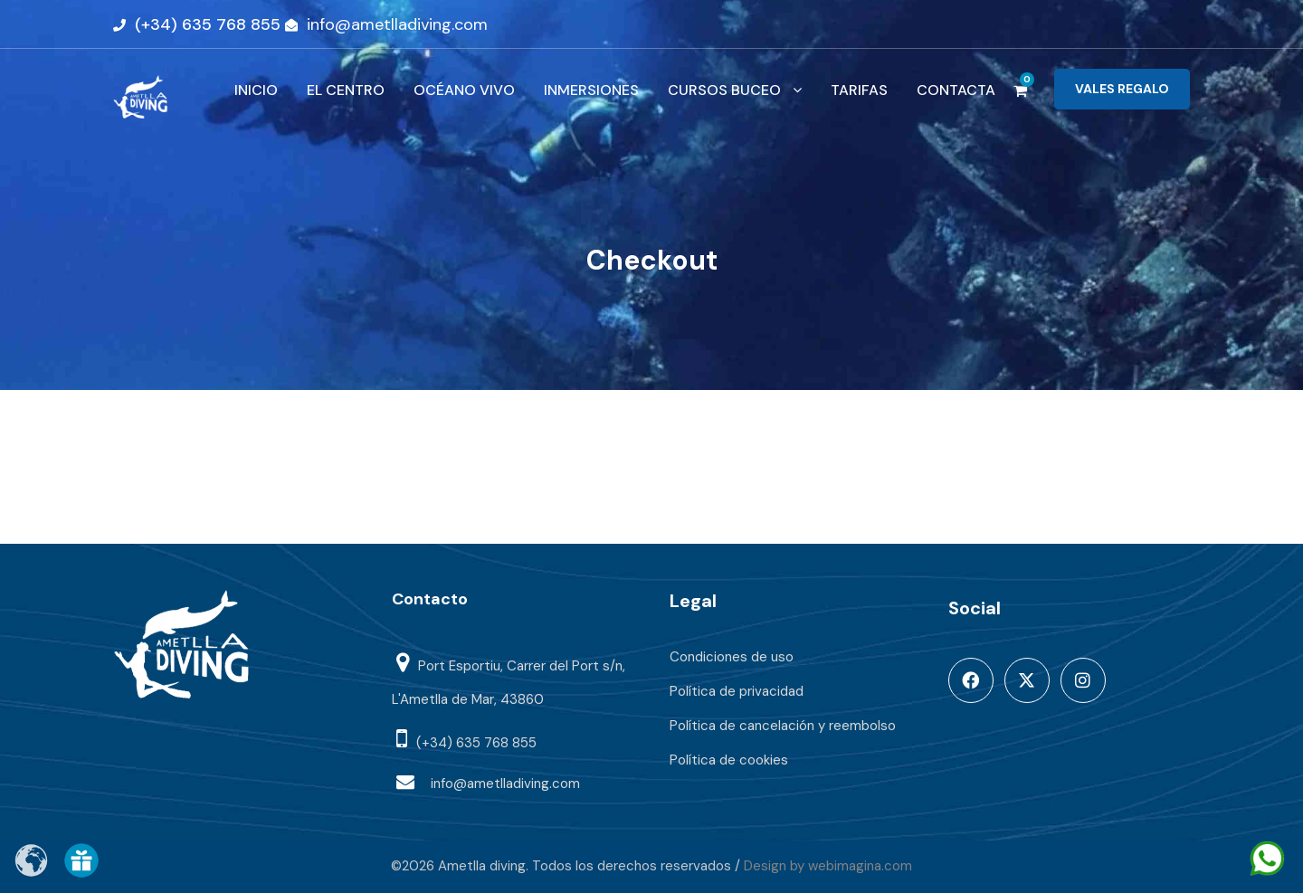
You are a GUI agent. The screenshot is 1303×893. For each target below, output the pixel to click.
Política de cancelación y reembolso (783, 726)
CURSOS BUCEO (724, 90)
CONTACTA (956, 90)
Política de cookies (729, 760)
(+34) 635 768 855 (208, 24)
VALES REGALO (1122, 89)
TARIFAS (859, 90)
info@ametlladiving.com (397, 24)
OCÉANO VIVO (464, 90)
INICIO (256, 90)
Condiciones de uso (732, 657)
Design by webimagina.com (828, 866)
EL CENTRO (346, 90)
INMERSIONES (591, 90)
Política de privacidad (737, 691)
